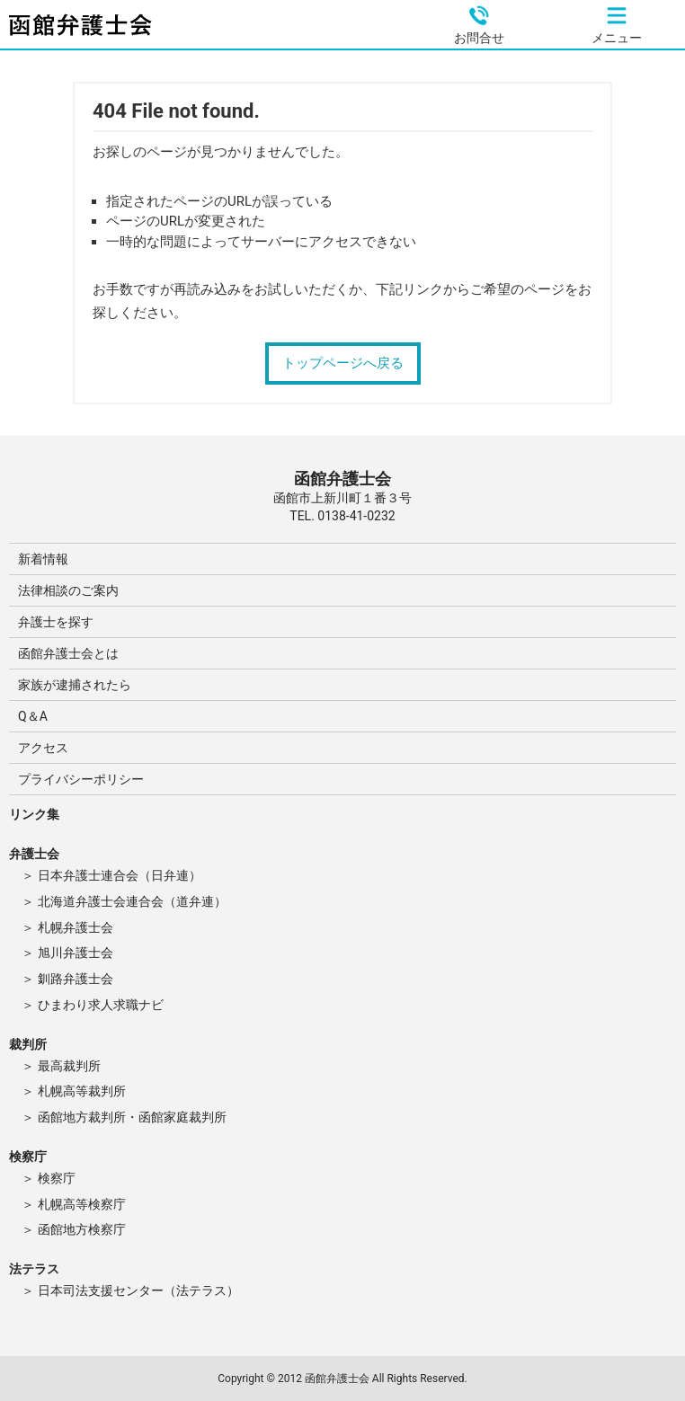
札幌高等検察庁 (82, 1204)
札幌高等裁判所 (82, 1091)
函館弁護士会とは (68, 653)
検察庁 (57, 1178)
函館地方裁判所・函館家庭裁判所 (132, 1117)
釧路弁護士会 (75, 978)
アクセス (43, 747)
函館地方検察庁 (82, 1229)
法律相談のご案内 (68, 590)
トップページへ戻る (343, 363)
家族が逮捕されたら (74, 685)
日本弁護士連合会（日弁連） (119, 875)
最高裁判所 (69, 1066)
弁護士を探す (55, 622)
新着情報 (43, 559)
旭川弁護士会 (75, 952)
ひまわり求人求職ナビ (101, 1005)
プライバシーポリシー (81, 779)
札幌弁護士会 (75, 927)
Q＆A (33, 716)
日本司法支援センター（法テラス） (138, 1290)
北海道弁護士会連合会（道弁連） (132, 901)
